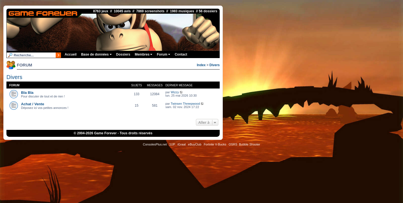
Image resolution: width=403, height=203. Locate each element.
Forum (163, 54)
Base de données (96, 54)
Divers (214, 65)
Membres (143, 54)
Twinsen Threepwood (185, 103)
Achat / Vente (32, 104)
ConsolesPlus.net (155, 144)
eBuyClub (195, 144)
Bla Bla (27, 92)
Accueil (71, 54)
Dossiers (123, 54)
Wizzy (175, 92)
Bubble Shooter (249, 144)
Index (201, 65)
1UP (172, 144)
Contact (181, 54)
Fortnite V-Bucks (215, 144)
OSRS (233, 144)
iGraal (181, 144)
